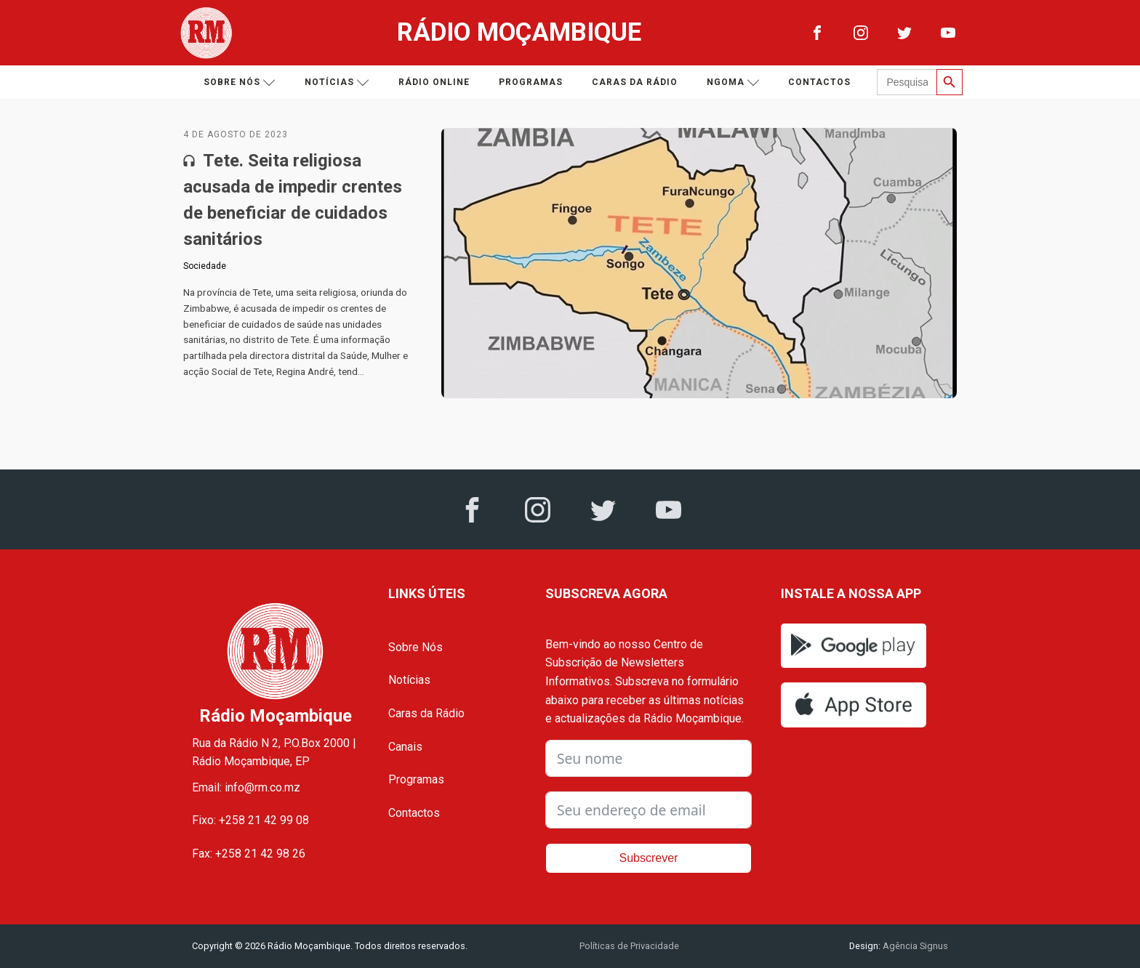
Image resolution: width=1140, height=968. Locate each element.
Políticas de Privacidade (629, 945)
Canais (405, 747)
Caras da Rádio (635, 82)
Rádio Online (434, 82)
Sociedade (204, 266)
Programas (531, 82)
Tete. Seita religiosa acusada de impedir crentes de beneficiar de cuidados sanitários (292, 199)
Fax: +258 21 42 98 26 (248, 853)
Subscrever (648, 858)
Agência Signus (914, 945)
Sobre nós (240, 82)
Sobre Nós (415, 647)
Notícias (337, 82)
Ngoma (733, 82)
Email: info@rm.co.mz (246, 787)
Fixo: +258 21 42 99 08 (250, 820)
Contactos (819, 82)
